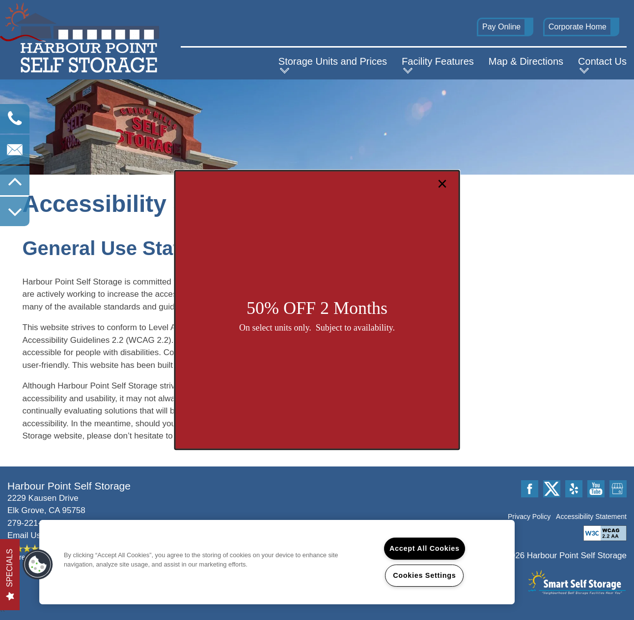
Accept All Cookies (424, 548)
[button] (38, 564)
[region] (277, 562)
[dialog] (317, 310)
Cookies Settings (424, 575)
